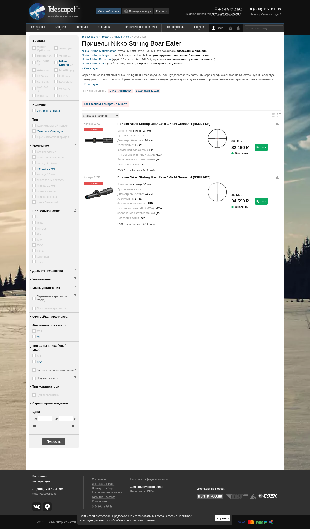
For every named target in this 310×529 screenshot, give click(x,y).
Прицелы (82, 26)
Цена (36, 412)
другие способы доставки (227, 13)
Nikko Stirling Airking (95, 55)
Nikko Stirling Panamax (96, 59)
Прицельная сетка (46, 211)
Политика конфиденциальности (149, 479)
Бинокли (60, 26)
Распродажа (99, 501)
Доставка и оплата (103, 483)
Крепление (40, 145)
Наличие (39, 104)
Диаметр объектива (47, 271)
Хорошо (222, 518)
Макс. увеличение (46, 288)
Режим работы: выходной (265, 14)
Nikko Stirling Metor (94, 63)
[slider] (34, 426)
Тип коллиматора (45, 386)
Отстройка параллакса (49, 316)
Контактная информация (107, 492)
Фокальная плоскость (49, 325)
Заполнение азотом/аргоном (55, 370)
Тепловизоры (175, 26)
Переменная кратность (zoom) (52, 298)
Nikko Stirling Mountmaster (99, 50)
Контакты (161, 11)
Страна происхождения (50, 403)
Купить (261, 147)
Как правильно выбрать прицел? (105, 104)
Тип (35, 119)
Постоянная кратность (51, 308)
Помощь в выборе (137, 11)
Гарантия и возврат (103, 496)
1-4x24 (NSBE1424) (120, 90)
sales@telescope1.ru (44, 493)
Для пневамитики (48, 395)
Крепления (105, 26)
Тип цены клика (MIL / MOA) (49, 347)
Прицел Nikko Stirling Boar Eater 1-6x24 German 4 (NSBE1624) (163, 177)
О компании (99, 479)
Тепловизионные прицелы (139, 26)
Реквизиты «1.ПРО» (142, 491)
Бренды (38, 40)
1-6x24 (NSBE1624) (147, 90)
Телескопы (38, 26)
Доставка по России (230, 8)
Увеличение (41, 279)
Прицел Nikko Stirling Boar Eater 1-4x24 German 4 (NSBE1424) (163, 124)
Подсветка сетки (47, 378)
